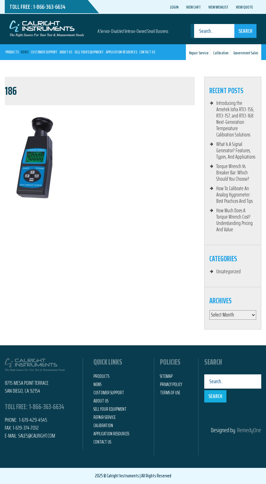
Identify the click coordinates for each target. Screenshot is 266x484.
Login (174, 6)
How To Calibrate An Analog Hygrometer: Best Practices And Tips (234, 194)
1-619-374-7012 (26, 427)
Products (12, 52)
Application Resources (121, 52)
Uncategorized (228, 271)
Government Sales (245, 53)
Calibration (221, 53)
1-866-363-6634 (49, 7)
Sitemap (166, 376)
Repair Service (198, 53)
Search (245, 31)
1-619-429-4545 (32, 419)
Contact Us (147, 52)
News (24, 52)
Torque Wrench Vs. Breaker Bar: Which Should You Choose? (232, 172)
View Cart (193, 6)
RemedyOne (249, 430)
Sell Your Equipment (89, 52)
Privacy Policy (171, 384)
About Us (66, 52)
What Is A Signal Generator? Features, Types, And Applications (235, 150)
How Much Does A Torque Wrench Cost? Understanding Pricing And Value (234, 219)
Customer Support (44, 52)
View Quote (244, 6)
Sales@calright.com (36, 435)
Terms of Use (170, 392)
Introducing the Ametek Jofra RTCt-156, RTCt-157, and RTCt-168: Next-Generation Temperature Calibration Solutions (235, 119)
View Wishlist (218, 6)
